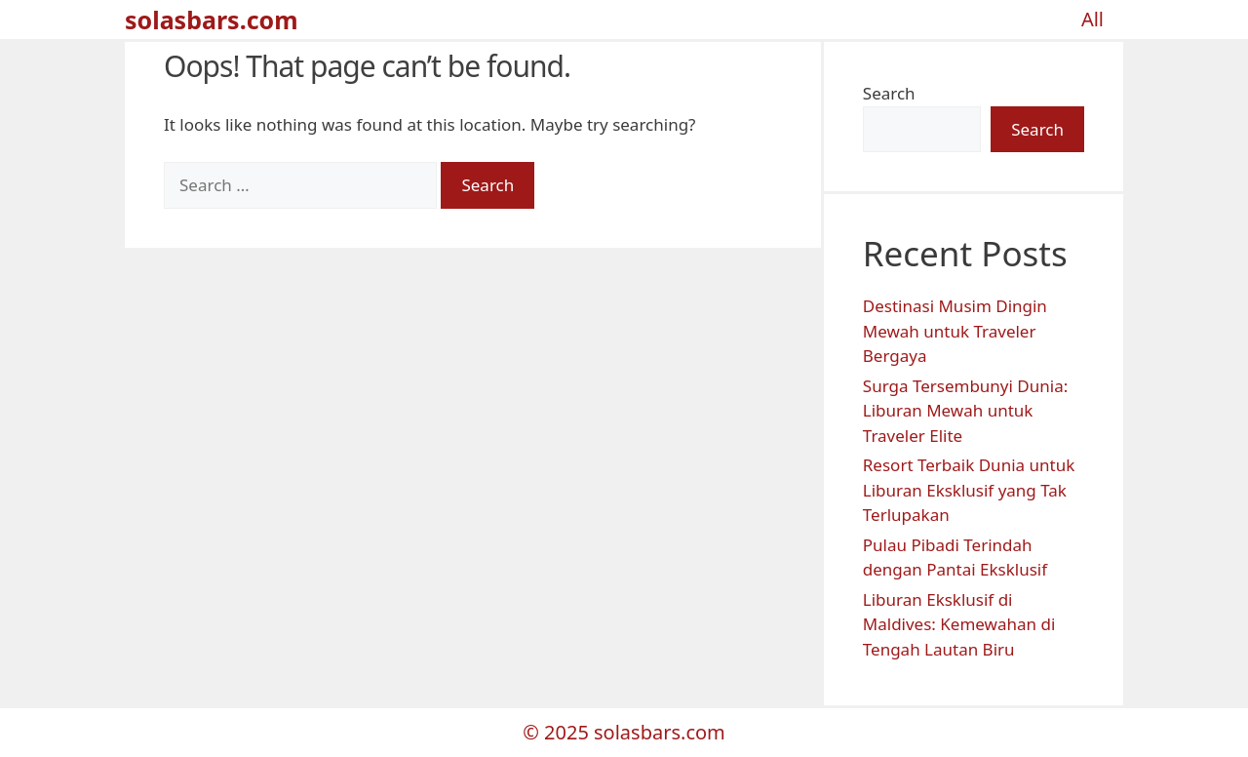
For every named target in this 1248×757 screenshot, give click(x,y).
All (1092, 19)
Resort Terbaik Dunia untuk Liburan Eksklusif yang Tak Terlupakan (968, 490)
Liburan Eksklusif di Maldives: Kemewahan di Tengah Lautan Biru (959, 624)
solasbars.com (211, 19)
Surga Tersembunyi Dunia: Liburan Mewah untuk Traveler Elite (965, 411)
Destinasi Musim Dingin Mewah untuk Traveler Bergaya (955, 331)
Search (889, 93)
